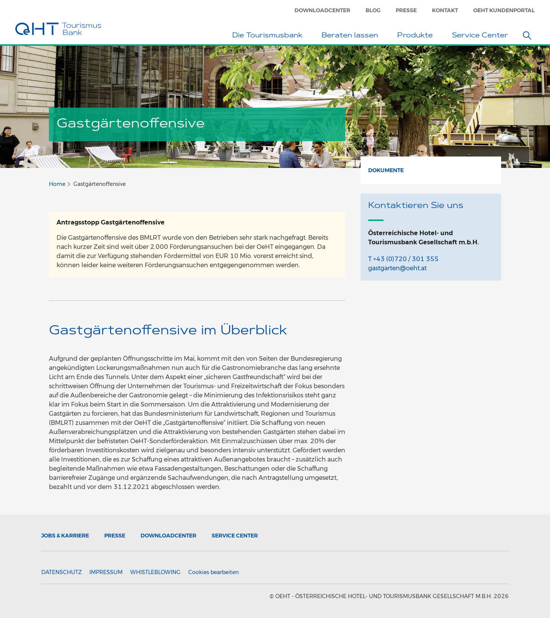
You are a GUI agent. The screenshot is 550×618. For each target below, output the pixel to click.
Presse (406, 10)
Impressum (106, 572)
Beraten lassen (352, 36)
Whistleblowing (155, 572)
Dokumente (386, 170)
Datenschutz (61, 572)
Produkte (417, 36)
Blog (373, 10)
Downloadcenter (322, 10)
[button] (527, 35)
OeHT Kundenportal (504, 10)
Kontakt (445, 10)
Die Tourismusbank (269, 36)
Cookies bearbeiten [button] (213, 572)
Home (57, 184)
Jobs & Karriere (65, 535)
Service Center (482, 36)
